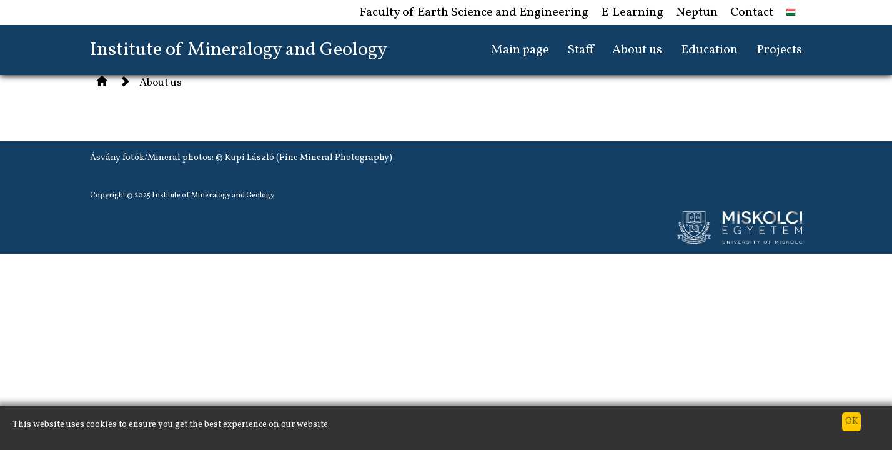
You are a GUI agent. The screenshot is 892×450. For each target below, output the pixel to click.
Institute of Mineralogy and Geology (238, 50)
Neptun (697, 12)
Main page (520, 50)
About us (160, 83)
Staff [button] (580, 50)
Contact (751, 12)
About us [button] (637, 50)
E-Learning (632, 12)
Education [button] (709, 50)
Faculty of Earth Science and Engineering (473, 12)
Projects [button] (779, 50)
